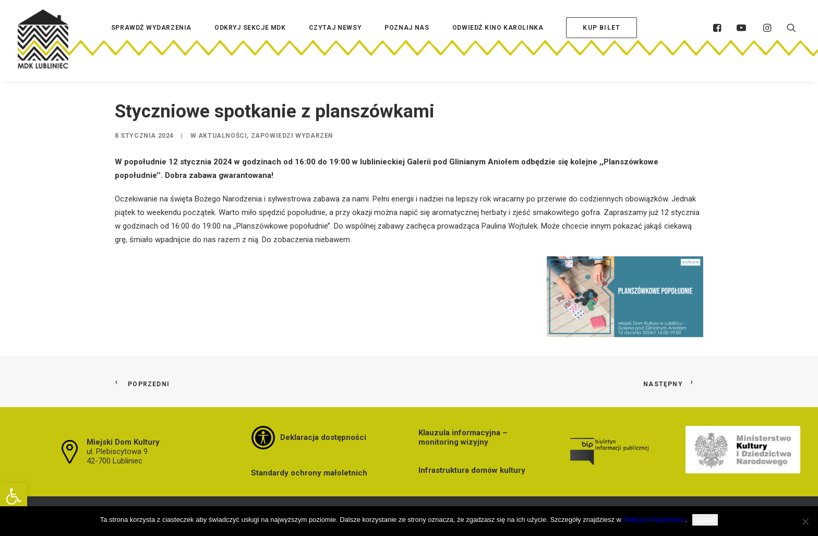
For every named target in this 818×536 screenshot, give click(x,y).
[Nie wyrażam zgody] (805, 521)
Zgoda (705, 519)
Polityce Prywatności (654, 519)
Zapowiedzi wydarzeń (292, 135)
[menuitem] (151, 43)
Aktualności (222, 135)
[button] (13, 496)
